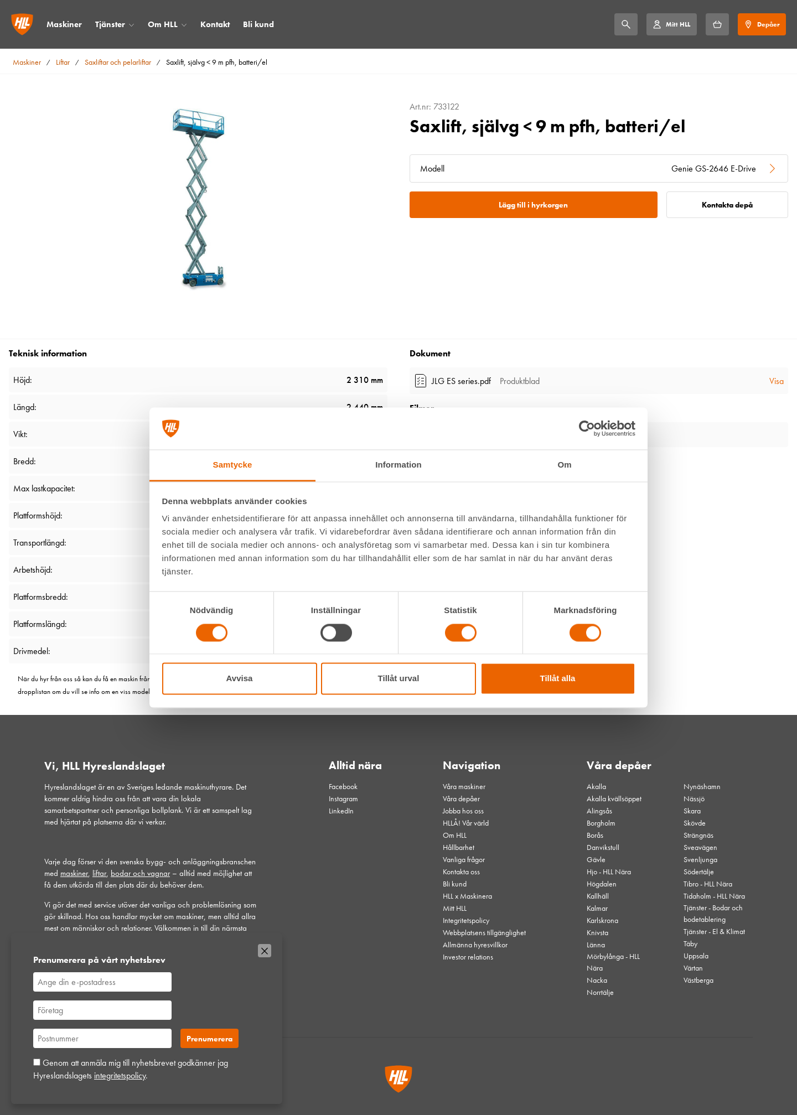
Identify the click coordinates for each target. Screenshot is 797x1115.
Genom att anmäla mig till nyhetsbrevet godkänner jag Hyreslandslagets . (130, 1069)
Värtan (693, 968)
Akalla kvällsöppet (614, 798)
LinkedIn (341, 811)
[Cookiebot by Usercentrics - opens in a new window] (587, 428)
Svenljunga (700, 859)
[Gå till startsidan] (22, 24)
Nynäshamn (702, 786)
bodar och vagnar (140, 873)
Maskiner (64, 24)
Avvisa (239, 678)
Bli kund (258, 24)
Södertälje (699, 872)
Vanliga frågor (464, 859)
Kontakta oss (461, 872)
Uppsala (696, 956)
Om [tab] (564, 465)
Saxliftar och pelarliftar (118, 62)
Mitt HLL (455, 908)
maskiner (74, 873)
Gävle (596, 859)
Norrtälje (600, 992)
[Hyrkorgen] (717, 24)
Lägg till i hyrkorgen (533, 205)
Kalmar (597, 908)
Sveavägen (700, 847)
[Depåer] (762, 24)
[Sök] (626, 24)
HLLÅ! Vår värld (466, 823)
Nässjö (694, 798)
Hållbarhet (458, 847)
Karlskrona (602, 920)
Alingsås (599, 811)
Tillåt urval (399, 678)
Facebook (343, 786)
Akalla (596, 786)
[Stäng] (264, 950)
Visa (776, 381)
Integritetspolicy (466, 920)
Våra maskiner (464, 786)
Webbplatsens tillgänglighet (484, 932)
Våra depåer (461, 798)
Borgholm (601, 823)
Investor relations (468, 957)
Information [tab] (398, 465)
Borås (595, 835)
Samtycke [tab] (232, 465)
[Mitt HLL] (671, 24)
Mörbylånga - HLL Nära (613, 962)
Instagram (343, 798)
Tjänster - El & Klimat (714, 931)
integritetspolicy (120, 1075)
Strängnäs (698, 835)
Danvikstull (603, 847)
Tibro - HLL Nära (708, 884)
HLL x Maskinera (467, 896)
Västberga (698, 980)
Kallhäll (598, 896)
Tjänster (110, 24)
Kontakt (215, 24)
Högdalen (602, 884)
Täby (690, 943)
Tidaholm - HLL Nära (714, 896)
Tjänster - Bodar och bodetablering (713, 913)
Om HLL (163, 24)
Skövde (695, 823)
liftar (99, 873)
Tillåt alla (558, 678)
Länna (596, 945)
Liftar (63, 62)
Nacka (597, 980)
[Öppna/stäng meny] (131, 25)
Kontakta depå (727, 205)
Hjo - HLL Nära (609, 872)
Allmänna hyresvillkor (475, 945)
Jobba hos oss (463, 811)
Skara (692, 811)
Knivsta (597, 932)
